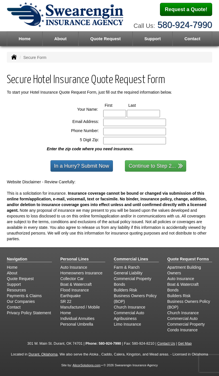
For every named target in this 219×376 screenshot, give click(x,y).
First (114, 105)
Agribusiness (125, 318)
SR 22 (66, 301)
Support (14, 284)
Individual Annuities (77, 318)
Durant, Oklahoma (43, 354)
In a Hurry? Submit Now (81, 166)
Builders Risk (125, 290)
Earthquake (70, 295)
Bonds (119, 284)
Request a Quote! (186, 9)
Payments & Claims (24, 295)
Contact (192, 38)
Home (25, 38)
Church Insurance (129, 307)
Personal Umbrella (76, 324)
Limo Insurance (127, 324)
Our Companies (21, 301)
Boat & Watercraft (76, 284)
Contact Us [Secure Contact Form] (166, 344)
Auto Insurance (73, 267)
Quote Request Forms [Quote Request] (188, 259)
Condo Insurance (182, 330)
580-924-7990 (184, 25)
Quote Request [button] (105, 38)
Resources (16, 290)
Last (137, 105)
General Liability (128, 273)
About (60, 38)
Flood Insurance (74, 290)
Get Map (185, 344)
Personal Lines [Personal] (74, 259)
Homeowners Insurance (81, 273)
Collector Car (72, 278)
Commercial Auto (129, 313)
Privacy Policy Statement (29, 313)
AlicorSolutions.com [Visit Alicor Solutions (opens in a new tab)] (86, 365)
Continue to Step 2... (156, 165)
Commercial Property (132, 278)
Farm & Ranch (126, 267)
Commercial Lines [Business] (131, 259)
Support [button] (152, 38)
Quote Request (20, 278)
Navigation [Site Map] (17, 259)
